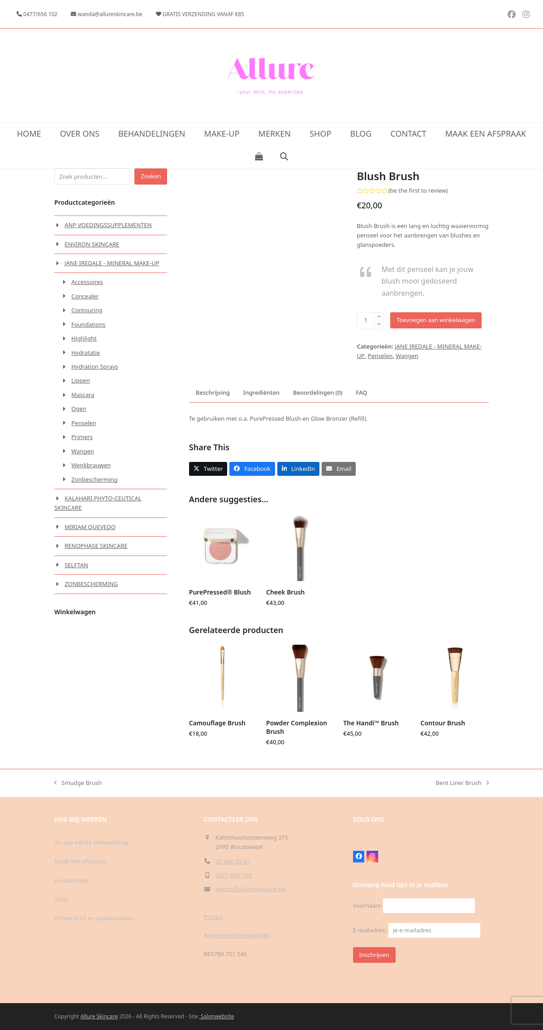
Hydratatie (85, 353)
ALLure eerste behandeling (91, 842)
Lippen (80, 380)
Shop (61, 899)
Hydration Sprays (94, 366)
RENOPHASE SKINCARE (96, 546)
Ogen (78, 409)
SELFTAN (76, 565)
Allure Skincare (99, 1016)
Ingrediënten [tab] (261, 392)
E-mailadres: (417, 930)
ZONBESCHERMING (91, 584)
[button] (259, 157)
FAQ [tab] (361, 392)
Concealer (85, 296)
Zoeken (151, 176)
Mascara (82, 395)
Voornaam (367, 905)
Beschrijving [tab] (213, 392)
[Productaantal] (366, 320)
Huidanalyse (71, 880)
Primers (82, 437)
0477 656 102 (233, 875)
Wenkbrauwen (91, 465)
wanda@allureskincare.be (250, 889)
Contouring (86, 310)
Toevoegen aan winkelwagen (435, 320)
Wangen (407, 356)
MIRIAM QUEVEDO (90, 527)
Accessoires (87, 282)
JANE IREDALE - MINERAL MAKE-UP (112, 263)
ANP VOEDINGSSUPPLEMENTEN (108, 225)
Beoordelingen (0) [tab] (317, 392)
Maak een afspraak (80, 861)
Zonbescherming (94, 479)
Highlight (83, 338)
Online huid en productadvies (94, 918)
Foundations (88, 324)
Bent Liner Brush (461, 783)
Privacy (213, 917)
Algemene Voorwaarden (236, 935)
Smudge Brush (78, 783)
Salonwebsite (216, 1016)
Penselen (380, 356)
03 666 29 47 (232, 861)
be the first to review (418, 191)
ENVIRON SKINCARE (92, 244)
